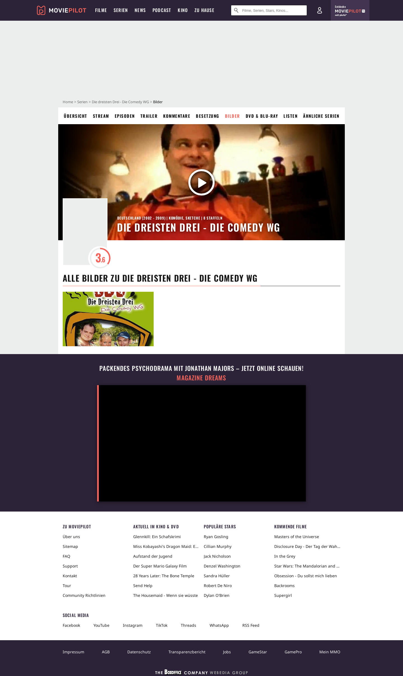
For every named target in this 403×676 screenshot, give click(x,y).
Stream (101, 116)
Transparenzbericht (186, 651)
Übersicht (75, 116)
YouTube (101, 625)
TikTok (161, 625)
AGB (106, 651)
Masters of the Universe (296, 536)
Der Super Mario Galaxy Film (160, 566)
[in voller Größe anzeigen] (108, 319)
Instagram (132, 625)
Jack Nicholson (217, 556)
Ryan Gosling (216, 536)
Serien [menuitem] (121, 10)
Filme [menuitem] (101, 10)
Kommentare (176, 116)
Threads (188, 625)
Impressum (73, 651)
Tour (67, 585)
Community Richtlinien (84, 595)
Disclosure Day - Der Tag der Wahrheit (307, 546)
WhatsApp (219, 625)
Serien (82, 101)
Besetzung (207, 116)
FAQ (66, 556)
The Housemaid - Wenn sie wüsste (165, 595)
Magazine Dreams (201, 378)
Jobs (227, 651)
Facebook (71, 625)
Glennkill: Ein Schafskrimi (157, 536)
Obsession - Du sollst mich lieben (305, 575)
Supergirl (283, 595)
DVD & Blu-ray (262, 116)
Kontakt (70, 575)
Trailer (149, 116)
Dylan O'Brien (216, 595)
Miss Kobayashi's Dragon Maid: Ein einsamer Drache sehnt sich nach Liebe (166, 546)
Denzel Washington (222, 566)
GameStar (258, 651)
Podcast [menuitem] (162, 10)
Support (70, 566)
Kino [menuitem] (183, 10)
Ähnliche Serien (321, 116)
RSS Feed (250, 625)
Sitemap (70, 546)
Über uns (71, 536)
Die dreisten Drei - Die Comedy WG (120, 101)
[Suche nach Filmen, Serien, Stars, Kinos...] (269, 10)
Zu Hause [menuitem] (204, 10)
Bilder (232, 116)
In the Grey (284, 556)
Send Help (143, 585)
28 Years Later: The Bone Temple (163, 575)
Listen (290, 116)
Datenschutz (139, 651)
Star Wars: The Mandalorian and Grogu (307, 566)
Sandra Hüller (217, 575)
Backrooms (284, 585)
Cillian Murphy (217, 546)
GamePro (293, 651)
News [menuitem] (140, 10)
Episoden (125, 116)
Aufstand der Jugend (152, 556)
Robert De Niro (218, 585)
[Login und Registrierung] (320, 10)
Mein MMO (329, 651)
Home (68, 101)
